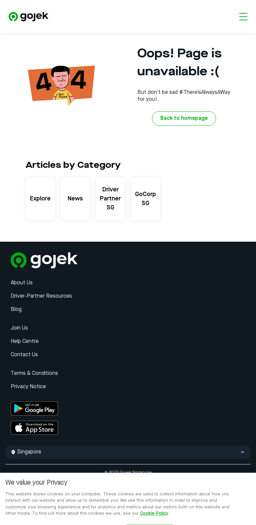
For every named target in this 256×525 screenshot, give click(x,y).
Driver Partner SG (110, 199)
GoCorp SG (145, 198)
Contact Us (24, 355)
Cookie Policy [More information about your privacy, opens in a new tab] (154, 517)
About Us (22, 283)
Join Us (19, 328)
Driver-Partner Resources (41, 296)
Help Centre (25, 341)
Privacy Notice (28, 387)
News (75, 199)
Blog (16, 309)
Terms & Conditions (34, 373)
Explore (40, 199)
